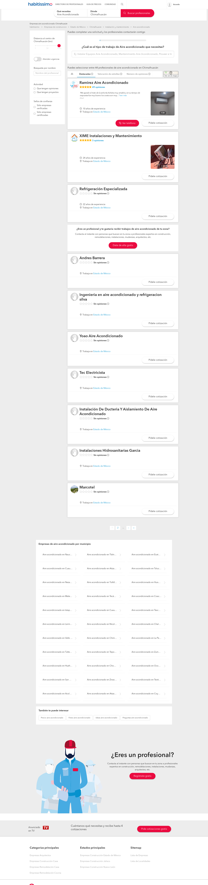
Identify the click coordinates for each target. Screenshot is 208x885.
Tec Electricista (92, 373)
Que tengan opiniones (47, 89)
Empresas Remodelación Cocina (45, 873)
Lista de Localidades (140, 861)
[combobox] (70, 13)
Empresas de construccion (55, 27)
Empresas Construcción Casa (44, 861)
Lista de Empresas (139, 855)
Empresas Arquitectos (40, 855)
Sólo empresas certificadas (44, 113)
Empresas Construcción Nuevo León (97, 867)
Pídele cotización (158, 123)
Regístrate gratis (142, 776)
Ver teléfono (127, 123)
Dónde (93, 11)
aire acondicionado (52, 718)
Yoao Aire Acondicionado (101, 336)
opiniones (98, 87)
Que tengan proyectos (48, 92)
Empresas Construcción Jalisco (95, 861)
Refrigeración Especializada (103, 189)
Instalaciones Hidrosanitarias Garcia (109, 451)
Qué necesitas (64, 11)
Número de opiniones (137, 74)
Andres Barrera (92, 258)
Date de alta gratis (123, 245)
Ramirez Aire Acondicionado (103, 83)
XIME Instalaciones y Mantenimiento (110, 136)
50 (47, 48)
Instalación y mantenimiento (117, 27)
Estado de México (78, 27)
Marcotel (87, 487)
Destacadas (84, 74)
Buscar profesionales (137, 13)
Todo (59, 48)
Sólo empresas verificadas (44, 107)
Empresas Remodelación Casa (44, 867)
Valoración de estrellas (109, 74)
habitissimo (34, 27)
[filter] (47, 45)
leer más (123, 95)
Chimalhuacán (95, 27)
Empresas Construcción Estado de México (100, 855)
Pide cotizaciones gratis (154, 829)
